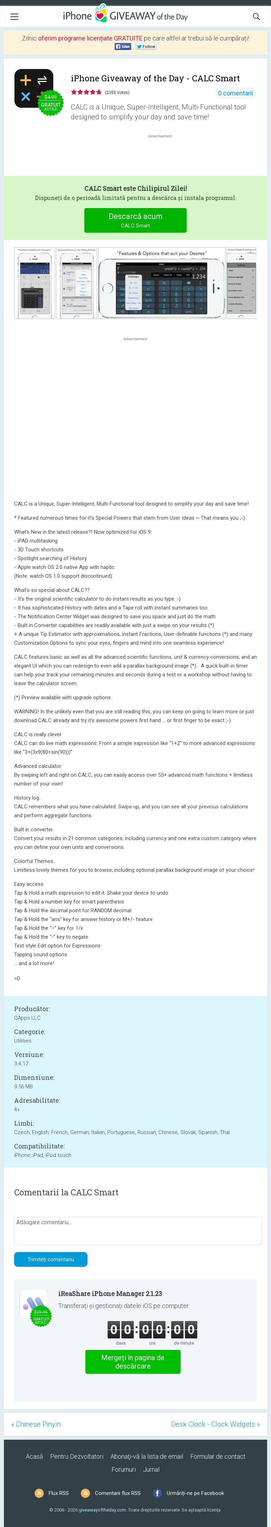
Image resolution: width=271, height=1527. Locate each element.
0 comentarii (235, 93)
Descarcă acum (136, 221)
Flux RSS (59, 1493)
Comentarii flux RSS (118, 1493)
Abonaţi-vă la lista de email (146, 1456)
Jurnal (151, 1469)
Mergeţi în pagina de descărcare (132, 1361)
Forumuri (124, 1469)
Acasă (34, 1456)
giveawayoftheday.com (102, 1510)
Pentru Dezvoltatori (76, 1456)
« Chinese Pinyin (36, 1424)
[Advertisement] (164, 156)
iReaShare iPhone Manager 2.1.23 (110, 1293)
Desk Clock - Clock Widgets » (215, 1424)
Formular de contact (218, 1456)
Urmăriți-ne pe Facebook (195, 1493)
